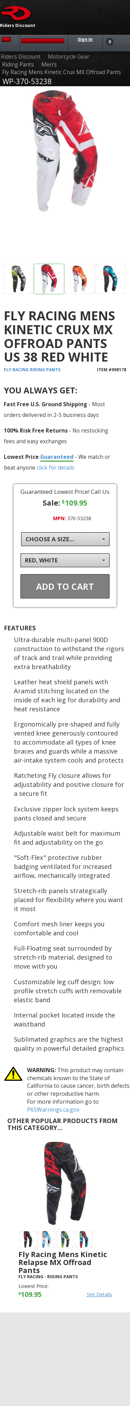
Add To (65, 586)
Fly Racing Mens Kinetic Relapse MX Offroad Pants (62, 1262)
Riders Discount (21, 56)
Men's (49, 64)
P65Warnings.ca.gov (53, 1109)
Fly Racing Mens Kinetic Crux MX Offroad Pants (61, 72)
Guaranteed (56, 457)
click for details (56, 467)
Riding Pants (18, 64)
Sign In (85, 39)
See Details (99, 1294)
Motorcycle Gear (68, 56)
